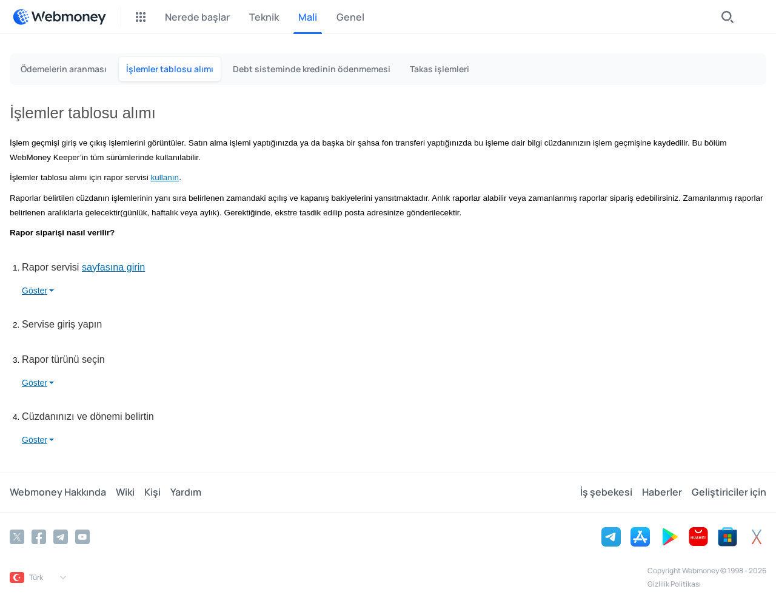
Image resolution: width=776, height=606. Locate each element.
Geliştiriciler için (729, 492)
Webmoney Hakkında (58, 492)
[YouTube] (82, 537)
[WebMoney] (59, 17)
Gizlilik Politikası (674, 584)
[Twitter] (17, 537)
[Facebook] (39, 537)
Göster (34, 290)
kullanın (165, 177)
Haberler (662, 492)
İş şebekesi (606, 492)
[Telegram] (60, 537)
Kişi (152, 492)
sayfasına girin (113, 266)
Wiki (125, 492)
